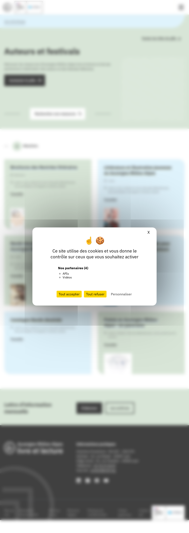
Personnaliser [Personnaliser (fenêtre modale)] (121, 294)
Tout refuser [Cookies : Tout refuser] (95, 294)
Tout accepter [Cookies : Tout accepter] (69, 294)
